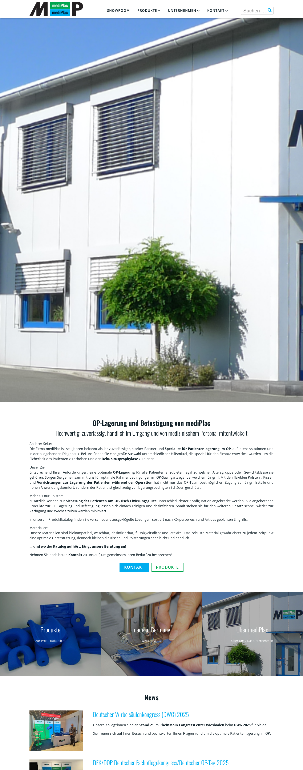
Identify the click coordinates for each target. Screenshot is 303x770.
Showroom (118, 10)
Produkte (147, 10)
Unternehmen (182, 10)
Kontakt (216, 10)
